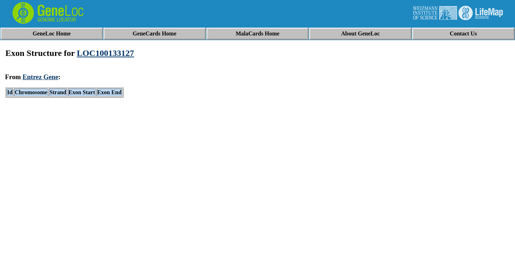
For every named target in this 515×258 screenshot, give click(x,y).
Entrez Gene (40, 77)
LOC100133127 (105, 53)
